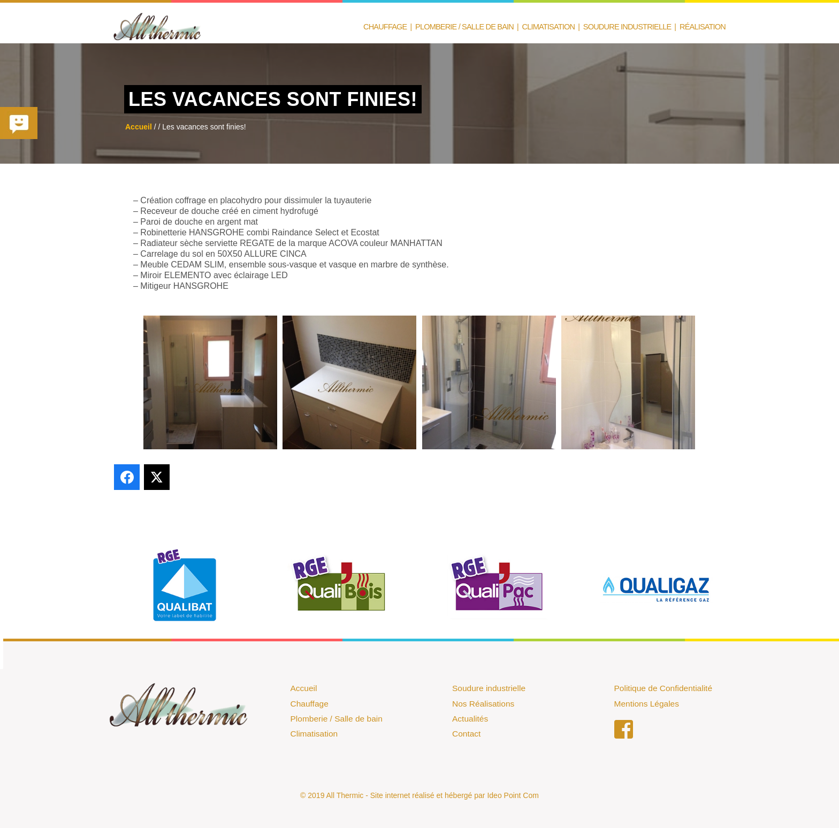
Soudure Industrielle (627, 27)
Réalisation (703, 27)
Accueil (304, 688)
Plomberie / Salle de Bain (464, 27)
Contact (466, 733)
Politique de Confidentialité (663, 688)
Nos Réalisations (483, 703)
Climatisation (548, 27)
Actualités (470, 718)
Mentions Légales (647, 703)
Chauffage (385, 27)
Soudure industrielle (488, 688)
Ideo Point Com (513, 795)
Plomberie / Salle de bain (337, 718)
